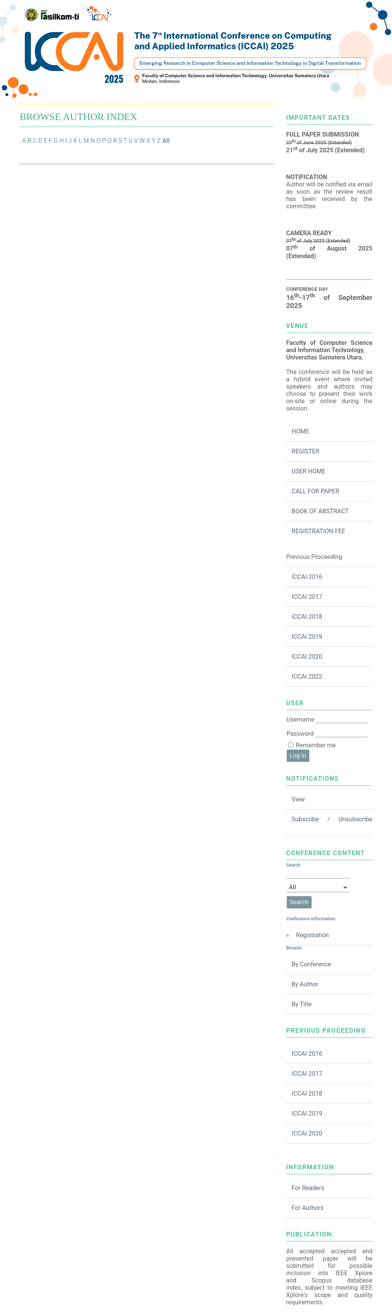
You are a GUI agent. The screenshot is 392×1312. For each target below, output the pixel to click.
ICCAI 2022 (307, 676)
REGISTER (305, 451)
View (298, 799)
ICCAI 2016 (307, 576)
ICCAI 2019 (307, 636)
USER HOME (308, 471)
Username (301, 719)
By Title (302, 1004)
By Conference (311, 964)
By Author (305, 984)
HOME (300, 431)
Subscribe (305, 819)
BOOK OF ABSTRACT (320, 511)
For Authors (307, 1207)
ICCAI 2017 (307, 596)
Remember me (316, 745)
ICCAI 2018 (307, 616)
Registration (312, 935)
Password (300, 733)
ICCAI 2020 (307, 656)
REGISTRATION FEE (318, 531)
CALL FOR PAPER (315, 491)
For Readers (308, 1188)
